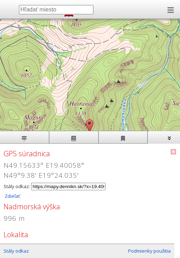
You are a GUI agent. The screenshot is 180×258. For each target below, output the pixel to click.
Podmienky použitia (149, 251)
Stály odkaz (16, 251)
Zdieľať (12, 196)
